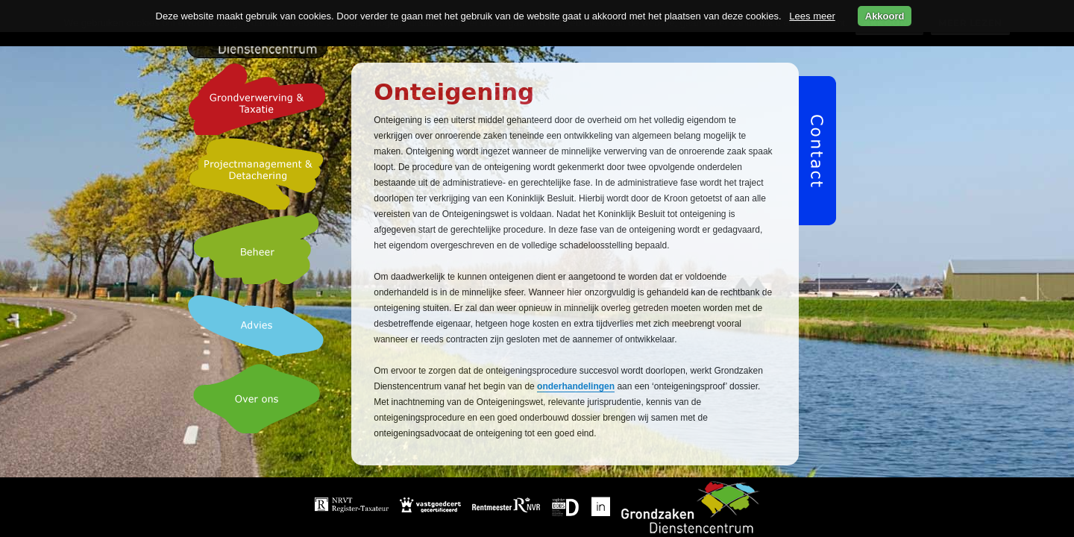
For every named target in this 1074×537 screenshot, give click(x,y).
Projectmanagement (690, 497)
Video (641, 517)
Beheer (475, 517)
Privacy (694, 517)
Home (472, 497)
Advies (528, 517)
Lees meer (812, 16)
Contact (750, 517)
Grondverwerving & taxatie (566, 497)
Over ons (586, 517)
